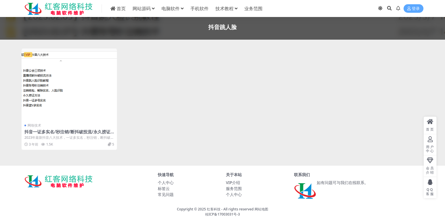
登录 (413, 9)
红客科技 (214, 209)
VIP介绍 (233, 182)
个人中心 (166, 182)
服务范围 (234, 188)
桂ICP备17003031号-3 (222, 214)
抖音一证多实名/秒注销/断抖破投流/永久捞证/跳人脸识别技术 (68, 134)
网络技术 (34, 125)
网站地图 (261, 209)
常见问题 (166, 194)
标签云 (164, 188)
